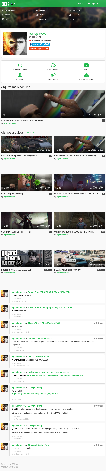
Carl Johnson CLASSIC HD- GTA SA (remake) (49, 372)
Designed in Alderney (10, 464)
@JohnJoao (17, 295)
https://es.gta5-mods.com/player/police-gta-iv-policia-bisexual (54, 375)
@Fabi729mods (19, 375)
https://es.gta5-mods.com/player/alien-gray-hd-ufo (35, 393)
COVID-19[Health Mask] (38, 357)
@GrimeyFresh (18, 360)
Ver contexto (17, 298)
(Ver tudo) (30, 133)
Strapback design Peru (38, 445)
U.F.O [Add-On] (35, 388)
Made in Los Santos (9, 467)
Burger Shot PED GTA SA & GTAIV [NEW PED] (49, 292)
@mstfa (15, 311)
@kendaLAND (18, 429)
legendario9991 (37, 33)
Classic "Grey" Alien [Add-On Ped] (44, 323)
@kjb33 (15, 409)
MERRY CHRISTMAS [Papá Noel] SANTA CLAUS (50, 308)
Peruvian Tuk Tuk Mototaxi (40, 338)
